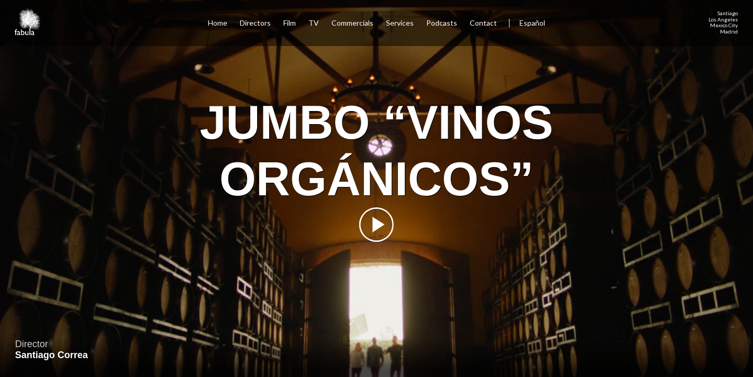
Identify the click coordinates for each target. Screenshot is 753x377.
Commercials (352, 22)
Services (400, 22)
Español (532, 22)
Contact (484, 22)
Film (289, 22)
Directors (255, 22)
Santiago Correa (51, 355)
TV (313, 22)
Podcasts (441, 22)
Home (217, 22)
